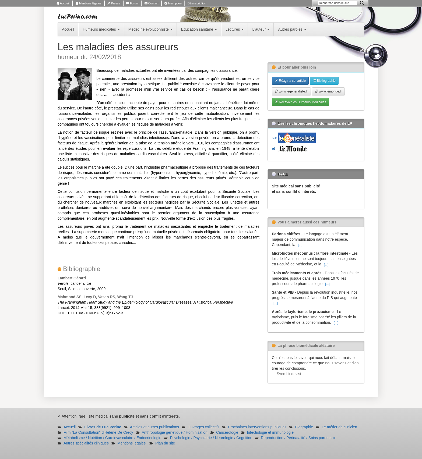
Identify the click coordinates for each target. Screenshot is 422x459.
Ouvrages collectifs (203, 427)
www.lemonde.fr (328, 91)
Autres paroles (292, 29)
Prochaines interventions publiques (257, 427)
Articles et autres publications (154, 427)
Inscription (173, 3)
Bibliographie (324, 81)
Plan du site (165, 443)
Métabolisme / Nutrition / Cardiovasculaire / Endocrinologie (112, 438)
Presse (113, 3)
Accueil (62, 3)
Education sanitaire (199, 29)
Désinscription (197, 3)
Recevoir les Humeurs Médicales (300, 102)
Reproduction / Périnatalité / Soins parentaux (298, 438)
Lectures (235, 29)
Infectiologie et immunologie (270, 432)
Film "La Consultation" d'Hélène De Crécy (98, 432)
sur (294, 138)
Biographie (304, 427)
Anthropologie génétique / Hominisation (175, 432)
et (290, 148)
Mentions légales (88, 3)
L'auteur (260, 29)
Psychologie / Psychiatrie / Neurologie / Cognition (211, 438)
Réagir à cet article (290, 81)
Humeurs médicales (101, 29)
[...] (300, 245)
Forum (132, 3)
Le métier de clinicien (339, 427)
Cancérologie (227, 432)
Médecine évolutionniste (150, 29)
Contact (152, 3)
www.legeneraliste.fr (291, 91)
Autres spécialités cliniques (86, 443)
